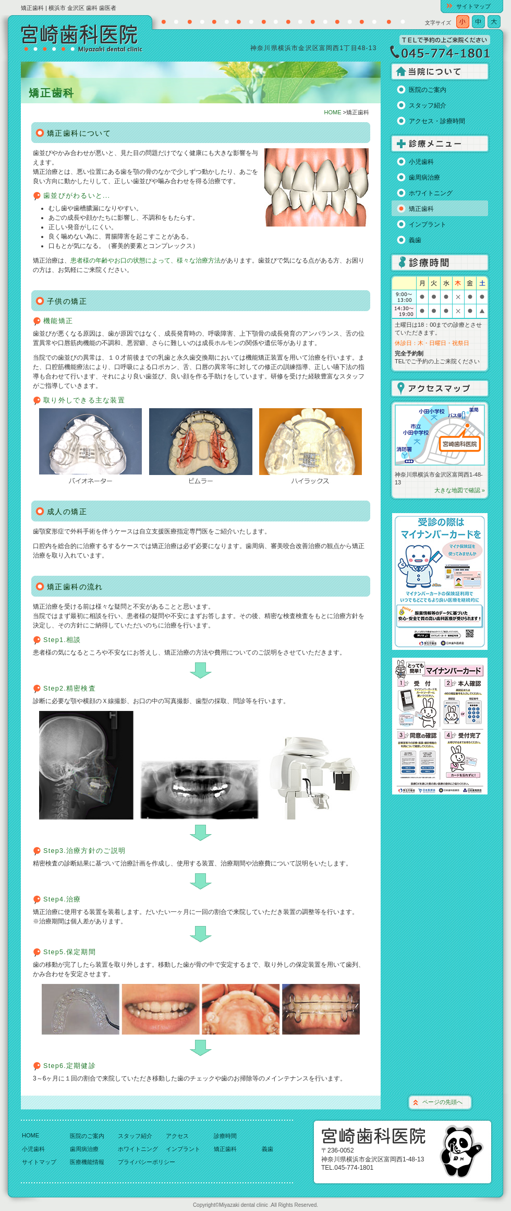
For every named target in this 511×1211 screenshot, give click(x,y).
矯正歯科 (421, 208)
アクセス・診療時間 (437, 121)
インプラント (427, 224)
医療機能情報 (87, 1162)
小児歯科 (421, 161)
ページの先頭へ (442, 1102)
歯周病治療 (424, 177)
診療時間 (225, 1136)
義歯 (415, 240)
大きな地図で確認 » (459, 490)
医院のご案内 (427, 89)
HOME (333, 112)
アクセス (177, 1136)
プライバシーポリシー (146, 1162)
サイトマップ (473, 6)
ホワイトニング (431, 193)
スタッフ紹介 (427, 105)
